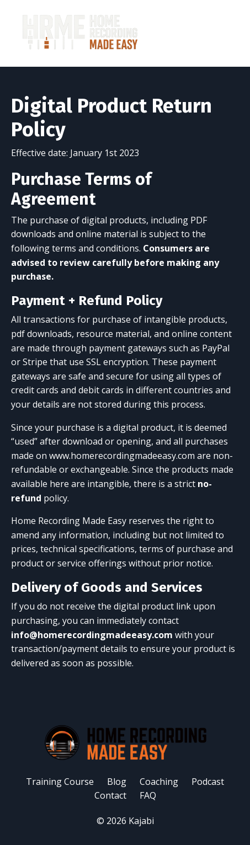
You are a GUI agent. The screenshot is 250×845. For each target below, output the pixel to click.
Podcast (208, 782)
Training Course (60, 782)
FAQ (148, 795)
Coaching (159, 782)
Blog (116, 782)
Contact (110, 795)
